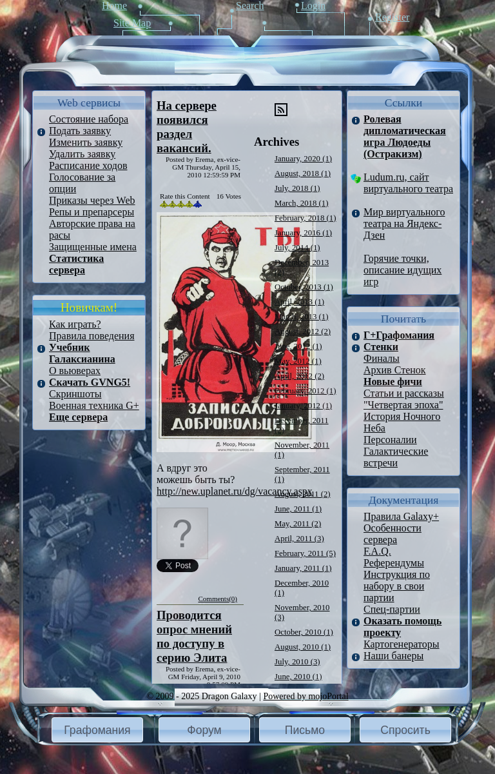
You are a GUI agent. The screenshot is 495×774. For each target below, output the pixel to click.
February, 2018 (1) (305, 218)
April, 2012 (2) (299, 376)
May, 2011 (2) (298, 523)
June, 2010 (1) (298, 676)
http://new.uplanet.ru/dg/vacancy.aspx (235, 491)
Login (313, 5)
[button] (97, 729)
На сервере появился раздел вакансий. (187, 127)
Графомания (97, 730)
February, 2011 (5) (305, 553)
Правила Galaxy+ (401, 516)
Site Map (132, 22)
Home (114, 5)
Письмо (305, 730)
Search (250, 5)
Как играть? (75, 324)
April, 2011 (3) (299, 538)
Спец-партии (392, 609)
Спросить (405, 730)
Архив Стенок (395, 369)
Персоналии (390, 439)
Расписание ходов (88, 165)
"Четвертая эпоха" (403, 404)
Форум (204, 730)
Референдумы (394, 562)
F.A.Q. (377, 551)
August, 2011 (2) (303, 494)
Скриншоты (75, 393)
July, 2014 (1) (297, 247)
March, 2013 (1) (302, 316)
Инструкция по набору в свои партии (397, 586)
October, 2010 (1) (304, 632)
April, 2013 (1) (299, 301)
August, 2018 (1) (303, 173)
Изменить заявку (85, 142)
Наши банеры (393, 655)
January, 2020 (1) (303, 158)
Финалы (382, 358)
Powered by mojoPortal (305, 696)
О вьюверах (75, 370)
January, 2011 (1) (303, 568)
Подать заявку (80, 130)
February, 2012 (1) (305, 390)
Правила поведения (92, 335)
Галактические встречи (396, 457)
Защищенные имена (93, 246)
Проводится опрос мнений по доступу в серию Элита (194, 636)
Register (392, 17)
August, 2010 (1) (303, 646)
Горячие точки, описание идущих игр (403, 270)
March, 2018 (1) (302, 203)
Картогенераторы (401, 644)
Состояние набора (88, 119)
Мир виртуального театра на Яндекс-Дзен (404, 223)
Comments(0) (218, 598)
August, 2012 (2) (303, 331)
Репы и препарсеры (91, 211)
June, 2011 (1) (298, 508)
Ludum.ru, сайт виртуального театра (408, 183)
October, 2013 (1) (304, 287)
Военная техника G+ (94, 405)
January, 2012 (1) (303, 405)
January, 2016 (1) (303, 232)
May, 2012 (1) (298, 361)
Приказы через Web (92, 200)
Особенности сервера (393, 533)
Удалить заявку (82, 153)
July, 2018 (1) (297, 188)
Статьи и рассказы (404, 393)
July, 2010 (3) (297, 661)
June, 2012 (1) (298, 346)
